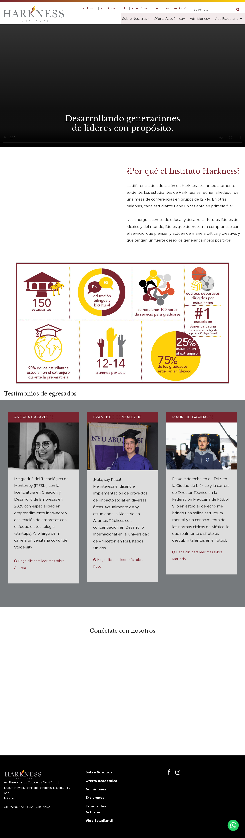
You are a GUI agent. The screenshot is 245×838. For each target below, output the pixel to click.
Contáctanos (161, 8)
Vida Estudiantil (99, 821)
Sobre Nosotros (99, 772)
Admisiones (96, 789)
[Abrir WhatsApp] (232, 826)
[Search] (238, 9)
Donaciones (141, 8)
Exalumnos (92, 8)
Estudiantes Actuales (116, 8)
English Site (181, 8)
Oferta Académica (101, 781)
